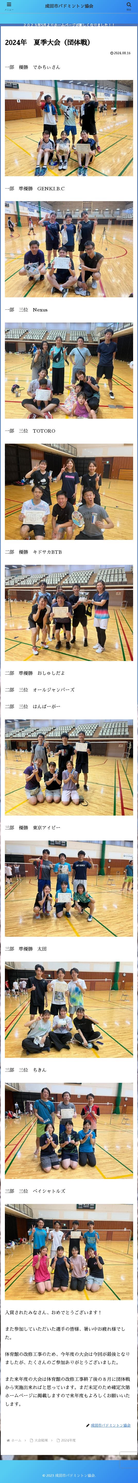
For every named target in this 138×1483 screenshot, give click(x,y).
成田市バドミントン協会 (69, 6)
